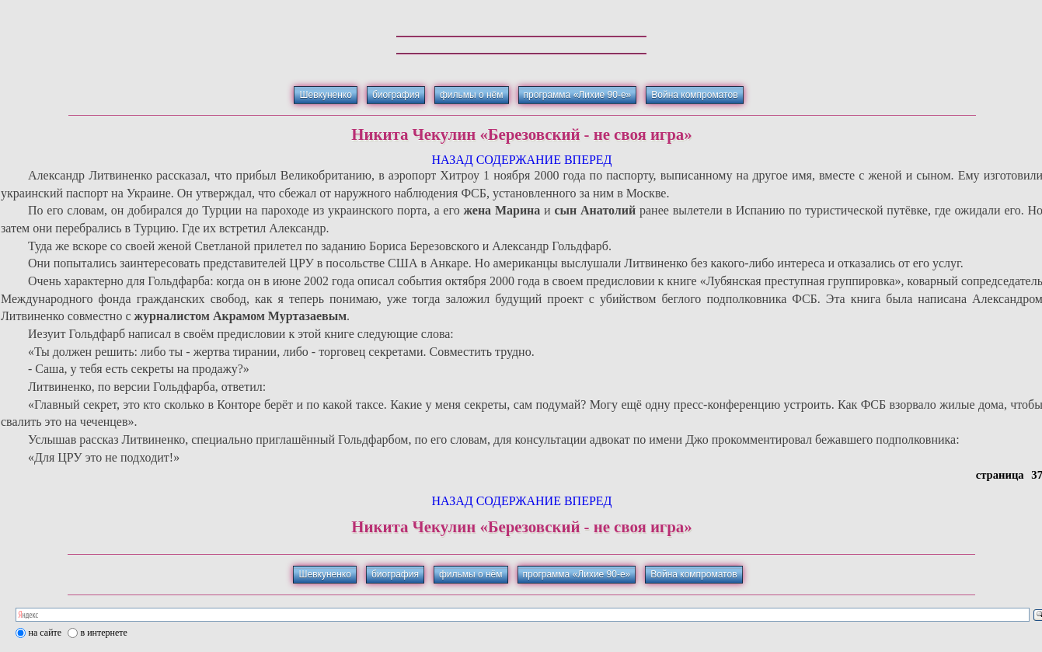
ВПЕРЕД (588, 159)
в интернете (104, 632)
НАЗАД (451, 159)
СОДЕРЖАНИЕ (518, 159)
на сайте (45, 632)
